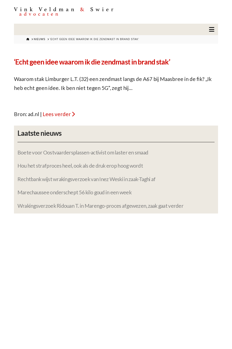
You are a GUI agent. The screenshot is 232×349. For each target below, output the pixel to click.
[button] (211, 29)
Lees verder (57, 114)
